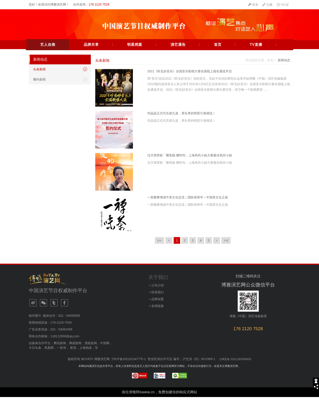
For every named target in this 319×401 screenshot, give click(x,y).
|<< (159, 244)
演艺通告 (178, 48)
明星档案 (134, 48)
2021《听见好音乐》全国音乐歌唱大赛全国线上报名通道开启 (189, 75)
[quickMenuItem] (253, 4)
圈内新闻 (39, 83)
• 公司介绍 (156, 289)
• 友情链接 (156, 309)
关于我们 (158, 281)
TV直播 (256, 48)
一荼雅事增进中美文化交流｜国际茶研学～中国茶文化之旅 (187, 201)
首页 (218, 48)
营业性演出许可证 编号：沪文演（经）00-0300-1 (181, 363)
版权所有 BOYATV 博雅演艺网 (89, 363)
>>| (226, 244)
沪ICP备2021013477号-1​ (128, 363)
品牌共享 (91, 48)
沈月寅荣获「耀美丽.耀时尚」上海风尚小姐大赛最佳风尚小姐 (189, 159)
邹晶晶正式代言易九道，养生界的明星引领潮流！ (181, 117)
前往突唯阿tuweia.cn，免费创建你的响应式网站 (159, 396)
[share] (316, 387)
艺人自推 (47, 48)
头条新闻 (39, 73)
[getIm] (316, 381)
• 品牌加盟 (156, 303)
